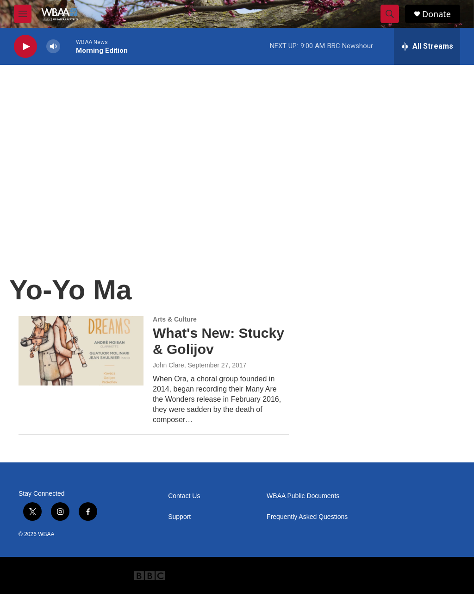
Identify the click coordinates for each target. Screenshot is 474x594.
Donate (436, 14)
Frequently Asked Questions (307, 516)
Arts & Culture (175, 319)
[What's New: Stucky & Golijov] (81, 350)
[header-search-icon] (389, 14)
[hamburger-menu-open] (22, 14)
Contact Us (184, 496)
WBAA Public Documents (303, 496)
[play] (25, 46)
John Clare (168, 365)
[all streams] (427, 46)
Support (179, 516)
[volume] (53, 46)
